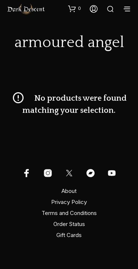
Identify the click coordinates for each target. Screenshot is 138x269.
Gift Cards (69, 235)
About (69, 190)
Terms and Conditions (69, 212)
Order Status (69, 223)
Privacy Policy (69, 201)
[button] (74, 8)
